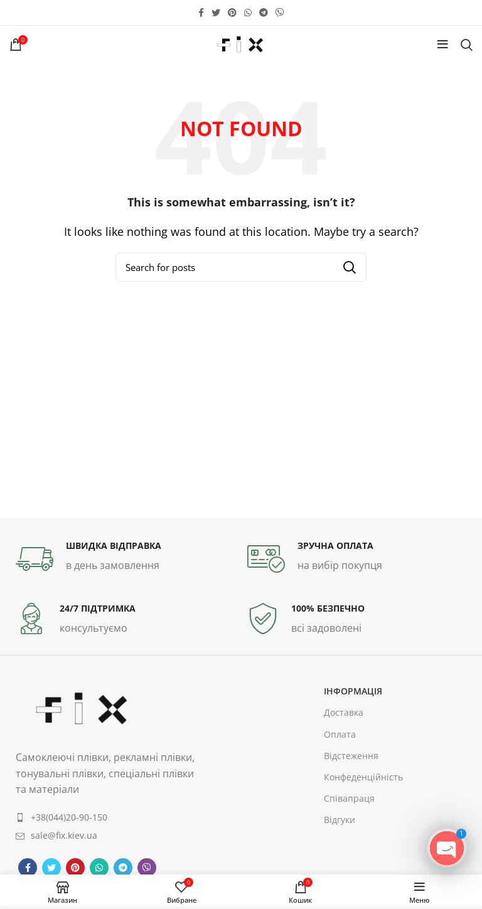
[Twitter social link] (216, 12)
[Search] (466, 44)
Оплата (340, 734)
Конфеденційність (363, 777)
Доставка (343, 712)
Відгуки (339, 820)
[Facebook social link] (201, 12)
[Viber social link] (280, 12)
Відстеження (351, 756)
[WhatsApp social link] (247, 12)
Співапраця (349, 798)
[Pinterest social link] (232, 12)
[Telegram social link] (263, 12)
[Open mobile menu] (442, 44)
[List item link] (108, 817)
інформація (353, 691)
